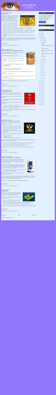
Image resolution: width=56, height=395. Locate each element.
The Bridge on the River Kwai (7, 173)
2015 (41, 91)
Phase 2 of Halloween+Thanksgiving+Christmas (12, 50)
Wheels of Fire (5, 13)
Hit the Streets (5, 191)
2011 (41, 99)
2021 (41, 80)
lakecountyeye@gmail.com (44, 19)
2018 (41, 85)
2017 (41, 87)
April (42, 70)
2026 (41, 31)
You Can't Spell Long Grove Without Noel (11, 157)
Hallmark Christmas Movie (11, 165)
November (43, 40)
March (42, 72)
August (42, 62)
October (42, 59)
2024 (41, 35)
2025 (41, 33)
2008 (41, 104)
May (42, 68)
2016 (41, 89)
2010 (41, 100)
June (42, 66)
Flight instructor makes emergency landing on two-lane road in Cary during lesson (16, 203)
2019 (41, 84)
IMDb (4, 172)
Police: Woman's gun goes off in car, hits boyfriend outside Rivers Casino (15, 145)
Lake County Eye (29, 5)
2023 (41, 37)
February (43, 74)
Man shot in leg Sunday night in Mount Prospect (11, 107)
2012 (41, 97)
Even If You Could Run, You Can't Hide (11, 121)
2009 (41, 102)
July (42, 64)
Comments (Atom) (9, 217)
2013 (41, 95)
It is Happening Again (6, 91)
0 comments (14, 45)
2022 (41, 78)
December (43, 38)
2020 (41, 82)
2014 (41, 93)
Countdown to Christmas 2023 (19, 161)
